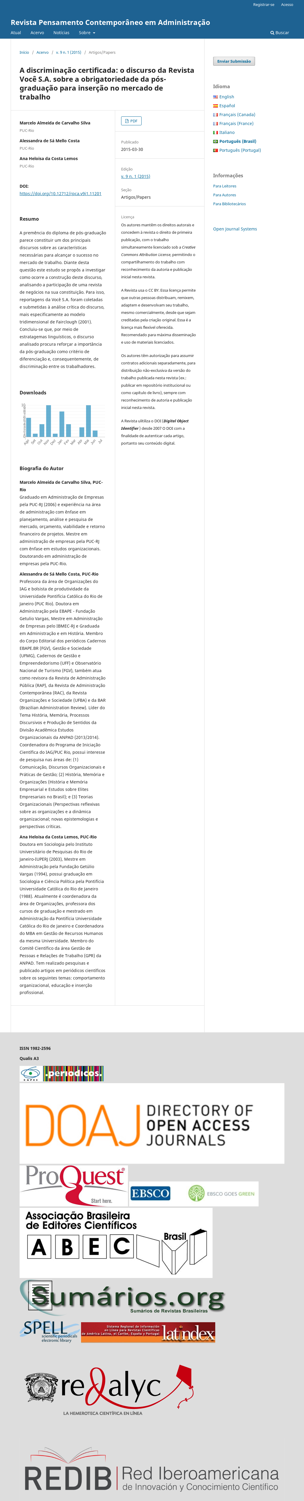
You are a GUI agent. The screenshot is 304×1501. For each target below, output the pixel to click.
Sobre (85, 32)
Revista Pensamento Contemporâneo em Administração (110, 22)
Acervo (37, 32)
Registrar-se (263, 4)
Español (227, 105)
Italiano (227, 132)
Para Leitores (224, 186)
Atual (16, 32)
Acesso (287, 4)
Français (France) (236, 123)
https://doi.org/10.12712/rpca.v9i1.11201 (61, 193)
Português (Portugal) (240, 150)
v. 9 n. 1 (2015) (68, 52)
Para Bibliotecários (229, 203)
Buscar (279, 32)
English (226, 96)
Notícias (61, 32)
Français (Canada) (237, 114)
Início (24, 52)
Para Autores (224, 195)
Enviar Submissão (234, 61)
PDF (133, 121)
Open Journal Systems (235, 229)
